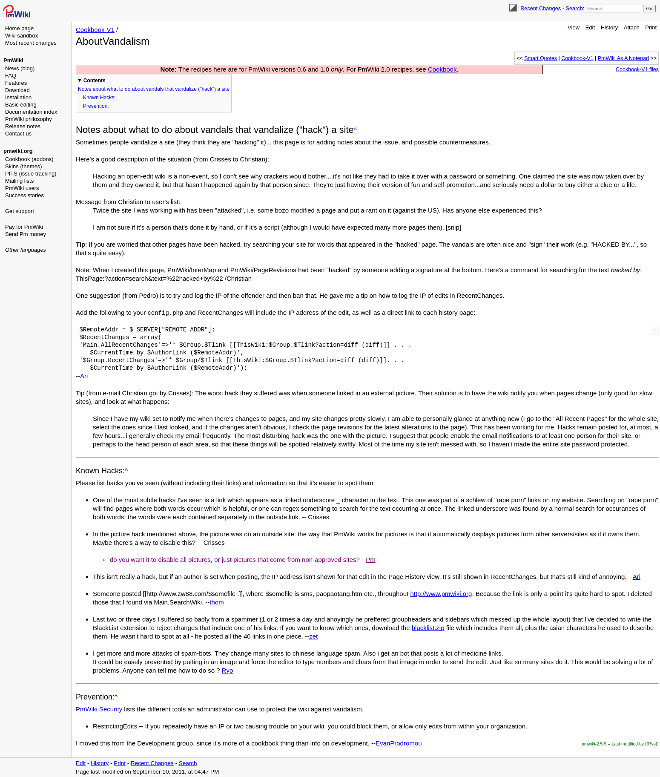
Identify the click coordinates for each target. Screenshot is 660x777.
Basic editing (21, 104)
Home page (19, 28)
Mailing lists (19, 181)
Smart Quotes (540, 58)
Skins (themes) (23, 166)
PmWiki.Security (99, 708)
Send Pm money (25, 234)
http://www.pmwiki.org (441, 593)
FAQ (10, 75)
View (574, 27)
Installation (18, 97)
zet (313, 635)
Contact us (18, 133)
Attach (632, 27)
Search (574, 8)
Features (16, 83)
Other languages (25, 250)
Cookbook (442, 69)
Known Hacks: (99, 98)
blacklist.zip (428, 627)
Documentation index (31, 112)
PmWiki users (22, 188)
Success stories (24, 195)
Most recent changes (31, 43)
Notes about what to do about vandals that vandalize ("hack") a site (154, 89)
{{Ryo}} (652, 743)
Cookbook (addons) (29, 159)
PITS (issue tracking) (31, 173)
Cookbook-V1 (95, 29)
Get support (19, 211)
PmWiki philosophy (28, 119)
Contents (94, 80)
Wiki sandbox (21, 35)
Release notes (22, 126)
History (609, 27)
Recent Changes (540, 8)
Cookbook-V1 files (637, 69)
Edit (590, 27)
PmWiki (13, 60)
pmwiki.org (18, 151)
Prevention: (96, 106)
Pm (371, 559)
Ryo (227, 669)
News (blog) (19, 68)
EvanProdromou (399, 742)
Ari (84, 375)
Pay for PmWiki (24, 227)
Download (17, 90)
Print (651, 27)
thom (216, 601)
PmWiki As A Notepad (623, 58)
